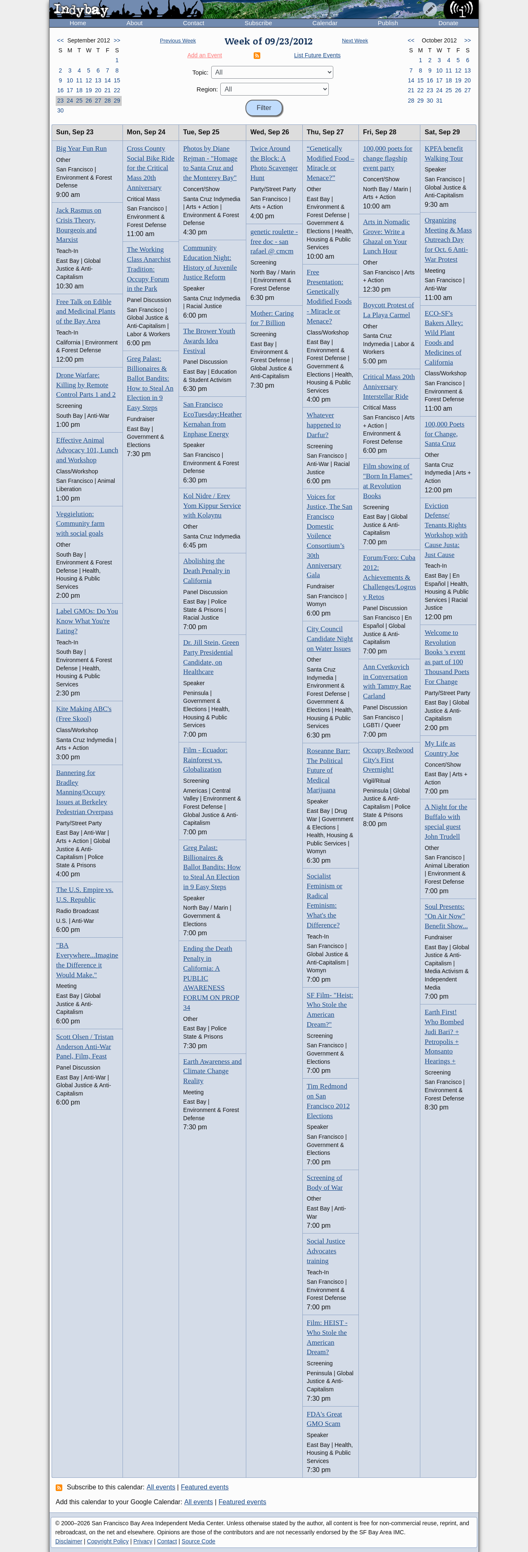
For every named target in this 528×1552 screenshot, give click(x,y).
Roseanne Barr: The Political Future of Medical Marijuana (328, 770)
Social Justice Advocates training (326, 1251)
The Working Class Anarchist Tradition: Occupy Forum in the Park (149, 269)
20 (98, 90)
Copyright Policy (108, 1541)
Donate (448, 22)
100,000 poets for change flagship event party (387, 158)
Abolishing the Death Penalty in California (206, 571)
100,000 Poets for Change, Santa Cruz (444, 434)
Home (78, 22)
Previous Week (178, 40)
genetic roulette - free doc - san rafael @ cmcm (274, 241)
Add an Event (204, 55)
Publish (388, 22)
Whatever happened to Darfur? (324, 425)
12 (88, 80)
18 (79, 90)
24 (69, 100)
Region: (207, 89)
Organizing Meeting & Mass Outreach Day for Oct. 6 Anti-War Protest (447, 239)
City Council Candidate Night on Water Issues (330, 639)
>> (116, 40)
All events (161, 1487)
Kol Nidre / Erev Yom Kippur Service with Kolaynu (212, 506)
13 (98, 80)
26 (88, 100)
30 (60, 110)
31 (439, 100)
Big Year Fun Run (81, 148)
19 (88, 90)
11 (79, 80)
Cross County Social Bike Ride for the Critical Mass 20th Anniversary (150, 168)
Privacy (142, 1541)
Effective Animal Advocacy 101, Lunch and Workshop (87, 450)
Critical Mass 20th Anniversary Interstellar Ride (389, 386)
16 (60, 90)
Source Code (198, 1541)
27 (98, 100)
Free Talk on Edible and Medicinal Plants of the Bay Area (86, 311)
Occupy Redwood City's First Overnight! (388, 760)
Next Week (355, 40)
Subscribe (258, 22)
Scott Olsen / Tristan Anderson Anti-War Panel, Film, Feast (84, 1046)
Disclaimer (68, 1541)
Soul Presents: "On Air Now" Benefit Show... (446, 916)
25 (79, 100)
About (135, 22)
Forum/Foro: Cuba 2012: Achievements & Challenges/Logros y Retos (389, 577)
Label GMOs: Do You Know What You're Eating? (87, 621)
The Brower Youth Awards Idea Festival (209, 341)
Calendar (324, 22)
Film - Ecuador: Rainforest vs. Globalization (205, 760)
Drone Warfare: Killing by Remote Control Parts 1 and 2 (86, 385)
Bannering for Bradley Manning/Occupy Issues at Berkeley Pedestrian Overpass (84, 792)
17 (69, 90)
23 (60, 100)
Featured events (205, 1487)
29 (117, 100)
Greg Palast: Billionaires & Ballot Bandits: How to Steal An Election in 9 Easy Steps (212, 867)
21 (107, 90)
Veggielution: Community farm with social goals (80, 524)
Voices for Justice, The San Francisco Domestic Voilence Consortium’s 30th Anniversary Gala (330, 536)
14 (107, 80)
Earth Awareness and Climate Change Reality (212, 1071)
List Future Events (317, 55)
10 (69, 80)
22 (117, 90)
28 (107, 100)
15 (117, 80)
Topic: (200, 72)
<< (60, 40)
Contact (193, 22)
